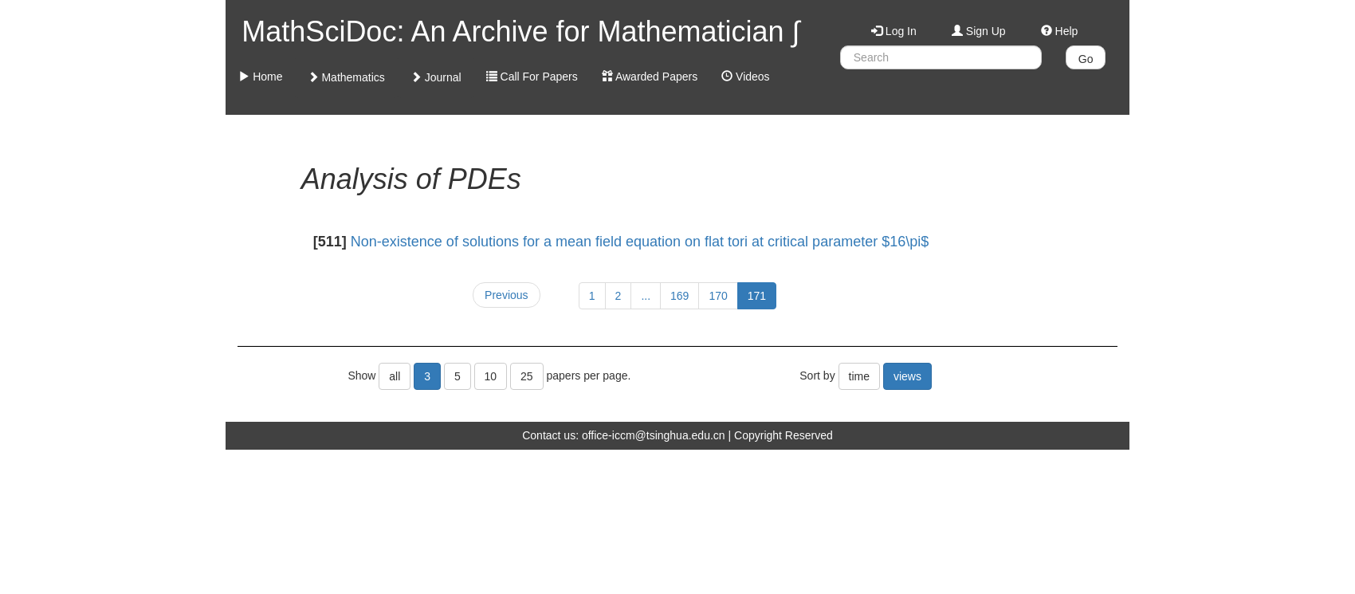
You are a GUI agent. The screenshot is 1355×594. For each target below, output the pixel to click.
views (907, 376)
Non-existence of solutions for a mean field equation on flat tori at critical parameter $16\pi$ (640, 242)
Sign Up (979, 31)
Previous (506, 295)
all (394, 376)
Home (260, 76)
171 (757, 295)
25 (526, 376)
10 (491, 376)
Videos (745, 76)
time (859, 376)
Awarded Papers (649, 76)
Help (1059, 31)
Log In (894, 31)
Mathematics (346, 77)
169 (679, 295)
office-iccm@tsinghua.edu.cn (653, 435)
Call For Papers (532, 76)
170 (718, 295)
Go (1086, 59)
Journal (435, 77)
